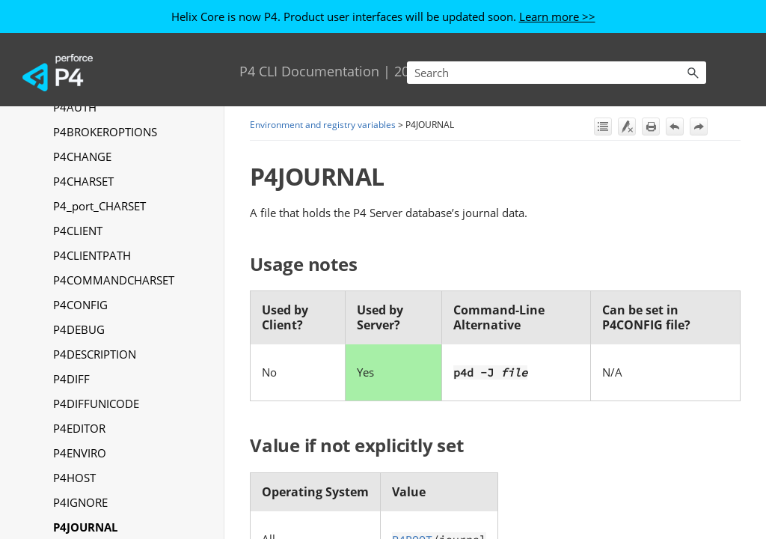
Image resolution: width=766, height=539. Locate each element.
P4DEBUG (79, 329)
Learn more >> (557, 16)
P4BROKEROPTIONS (105, 131)
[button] (692, 72)
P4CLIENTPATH (92, 255)
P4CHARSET (83, 181)
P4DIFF (71, 378)
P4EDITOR (79, 428)
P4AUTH (74, 107)
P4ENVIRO (79, 452)
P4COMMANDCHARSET (113, 279)
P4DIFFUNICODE (96, 403)
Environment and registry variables (323, 124)
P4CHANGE (82, 156)
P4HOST (74, 477)
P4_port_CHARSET (99, 205)
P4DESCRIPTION (94, 354)
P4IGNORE (80, 502)
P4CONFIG (80, 304)
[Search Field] (556, 72)
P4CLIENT (77, 230)
